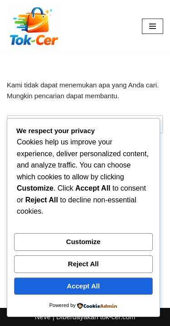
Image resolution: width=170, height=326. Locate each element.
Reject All (83, 264)
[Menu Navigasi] (152, 26)
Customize (83, 241)
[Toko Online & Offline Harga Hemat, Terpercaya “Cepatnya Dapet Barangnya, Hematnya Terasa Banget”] (34, 26)
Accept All (83, 286)
